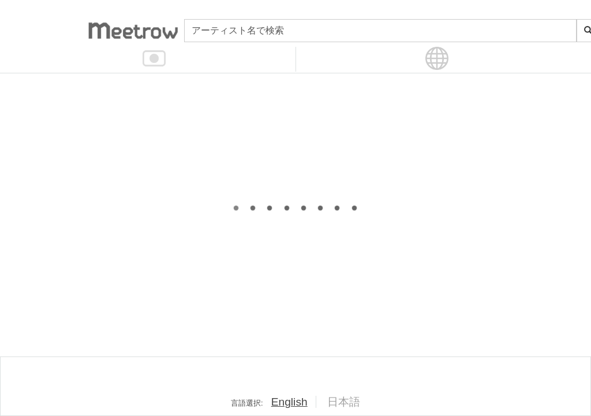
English (289, 402)
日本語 (343, 402)
